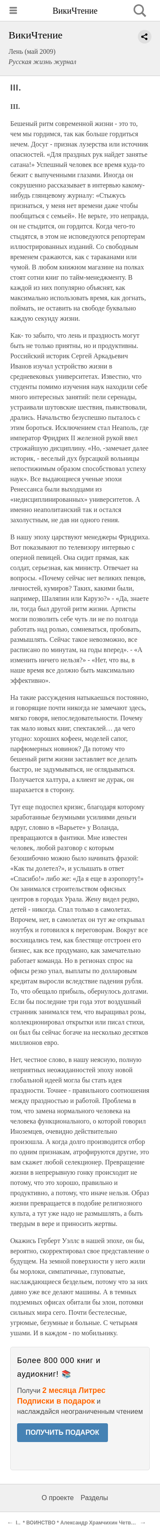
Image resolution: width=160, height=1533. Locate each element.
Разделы (94, 1497)
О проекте (58, 1497)
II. (18, 1523)
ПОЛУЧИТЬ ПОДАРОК (62, 1432)
